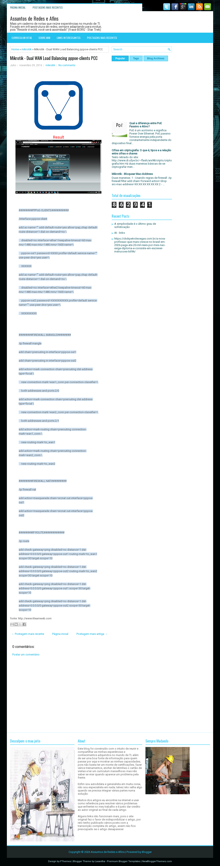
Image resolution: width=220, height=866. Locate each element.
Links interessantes (69, 38)
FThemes (65, 861)
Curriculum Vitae (22, 38)
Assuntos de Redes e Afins (34, 18)
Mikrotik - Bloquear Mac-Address (132, 174)
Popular (120, 58)
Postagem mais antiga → (92, 633)
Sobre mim (44, 38)
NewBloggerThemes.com (157, 861)
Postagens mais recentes (48, 7)
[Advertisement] (59, 694)
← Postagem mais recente (27, 633)
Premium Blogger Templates (123, 861)
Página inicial (18, 7)
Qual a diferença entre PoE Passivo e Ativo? (145, 125)
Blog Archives (155, 58)
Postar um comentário (26, 654)
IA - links (119, 232)
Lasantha (100, 861)
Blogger (147, 852)
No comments (66, 65)
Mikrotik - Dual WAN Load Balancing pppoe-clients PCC (54, 58)
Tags (136, 58)
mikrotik (26, 49)
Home (15, 49)
